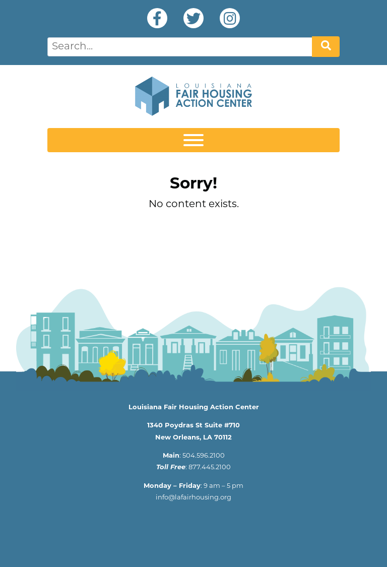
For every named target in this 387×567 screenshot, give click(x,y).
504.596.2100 (203, 456)
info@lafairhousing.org (193, 497)
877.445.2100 (209, 467)
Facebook (157, 18)
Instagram (230, 18)
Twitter (193, 18)
